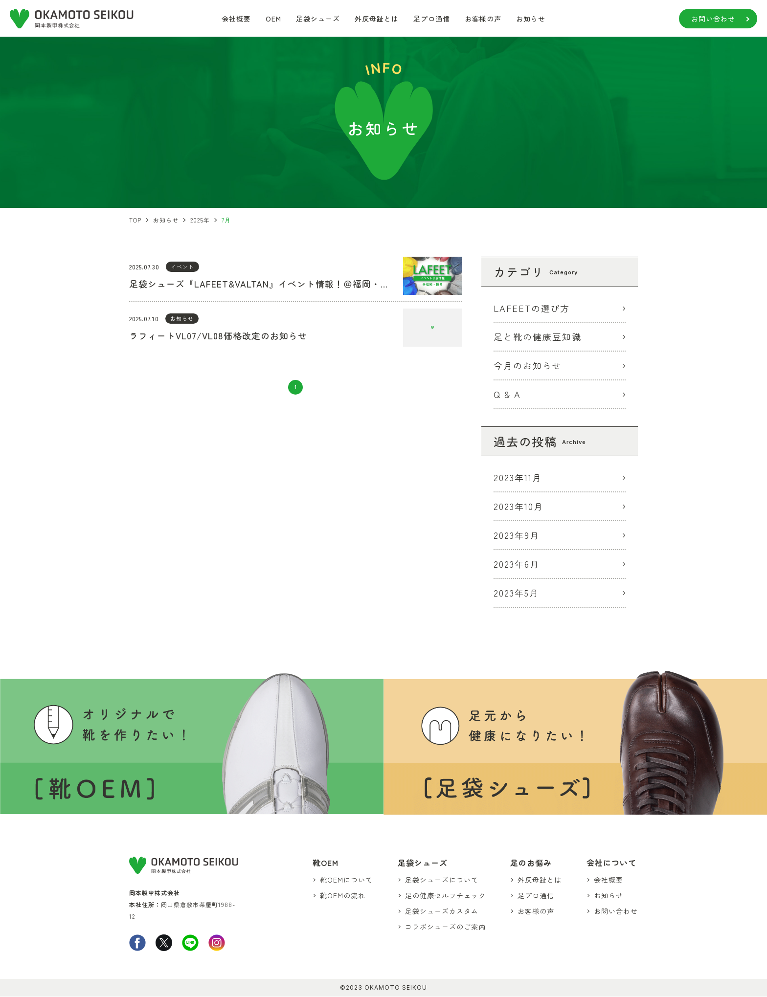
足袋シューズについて (442, 880)
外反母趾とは (377, 18)
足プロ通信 (431, 18)
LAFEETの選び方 (532, 308)
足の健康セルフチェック (446, 896)
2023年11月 (518, 477)
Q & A (507, 394)
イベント (182, 266)
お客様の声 (483, 18)
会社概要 (236, 18)
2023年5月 (516, 593)
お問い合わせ (713, 18)
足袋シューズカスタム (442, 911)
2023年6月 (517, 564)
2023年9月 (517, 535)
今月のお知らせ (528, 365)
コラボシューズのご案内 (446, 927)
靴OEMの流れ (343, 896)
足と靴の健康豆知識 (538, 337)
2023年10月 (518, 506)
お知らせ (530, 18)
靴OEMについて (347, 880)
